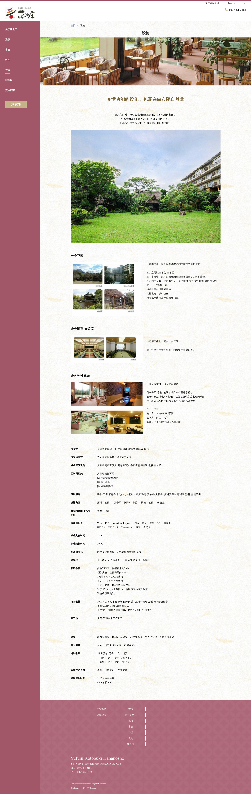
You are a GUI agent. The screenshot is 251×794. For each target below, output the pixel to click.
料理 (130, 732)
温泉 (130, 721)
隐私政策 (102, 715)
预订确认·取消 (212, 3)
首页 (130, 709)
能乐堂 (130, 744)
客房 (130, 726)
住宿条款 (102, 709)
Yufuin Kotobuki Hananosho (97, 758)
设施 (130, 738)
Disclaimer (75, 788)
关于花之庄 (131, 715)
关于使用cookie (89, 788)
